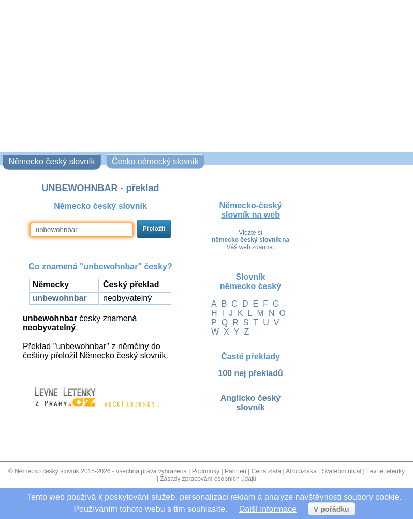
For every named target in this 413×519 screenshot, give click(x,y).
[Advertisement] (206, 74)
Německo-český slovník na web (250, 210)
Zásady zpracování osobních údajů (208, 478)
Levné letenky (385, 471)
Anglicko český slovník (250, 403)
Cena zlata (266, 471)
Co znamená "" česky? (100, 266)
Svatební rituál (341, 471)
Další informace (268, 508)
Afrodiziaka (301, 471)
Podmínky (205, 471)
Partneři (235, 471)
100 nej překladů (250, 373)
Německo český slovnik (46, 471)
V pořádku (331, 509)
